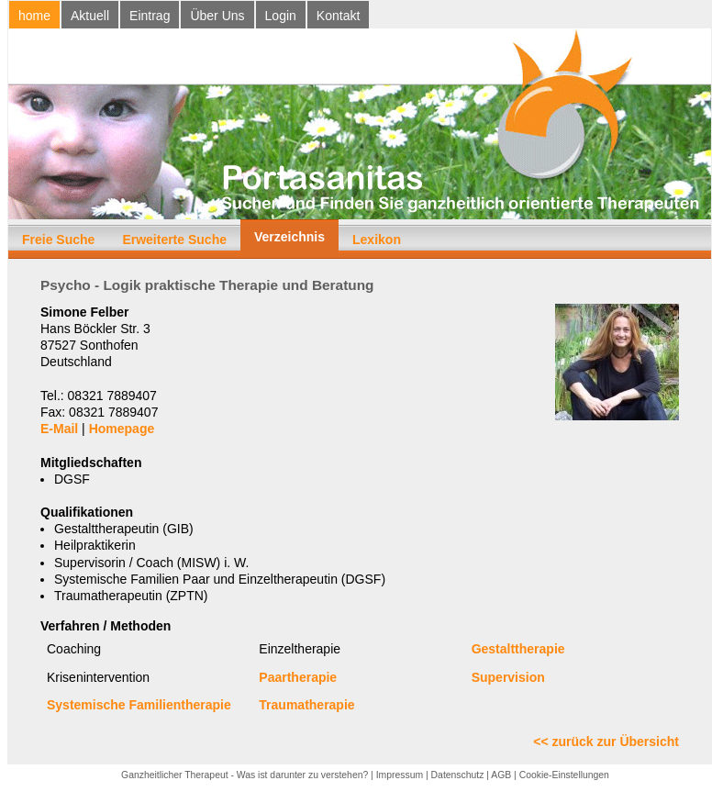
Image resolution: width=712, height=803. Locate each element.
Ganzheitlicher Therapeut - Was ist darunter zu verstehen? (244, 775)
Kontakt (338, 15)
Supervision (508, 677)
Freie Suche (58, 239)
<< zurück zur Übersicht (606, 741)
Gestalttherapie (518, 648)
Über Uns (217, 15)
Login (280, 15)
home (34, 15)
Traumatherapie (306, 704)
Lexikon (376, 239)
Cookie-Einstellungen (564, 775)
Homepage (122, 428)
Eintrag (149, 15)
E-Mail (59, 428)
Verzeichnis (289, 236)
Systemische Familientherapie (139, 704)
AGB (501, 775)
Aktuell (90, 15)
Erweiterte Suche (174, 239)
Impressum (399, 775)
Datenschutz (457, 775)
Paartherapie (298, 677)
